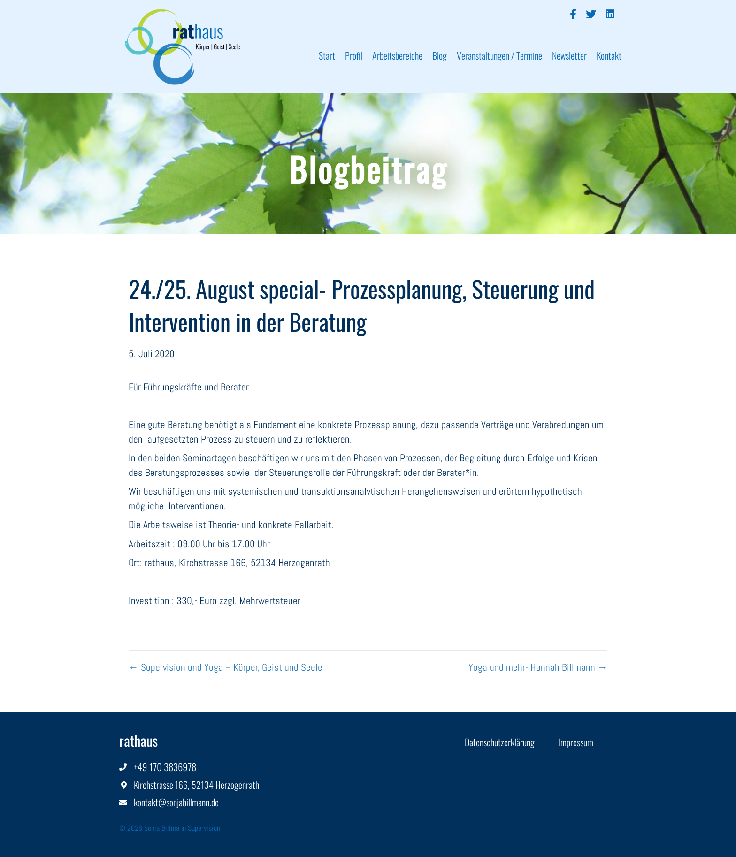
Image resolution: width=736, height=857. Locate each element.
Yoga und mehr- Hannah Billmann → (537, 667)
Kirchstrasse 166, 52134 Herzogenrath (196, 785)
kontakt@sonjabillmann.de (176, 802)
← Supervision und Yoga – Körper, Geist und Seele (225, 667)
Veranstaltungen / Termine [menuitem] (499, 55)
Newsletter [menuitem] (569, 55)
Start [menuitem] (327, 55)
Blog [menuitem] (439, 55)
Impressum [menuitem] (576, 742)
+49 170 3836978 (165, 766)
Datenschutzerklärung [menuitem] (500, 742)
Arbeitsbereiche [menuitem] (397, 55)
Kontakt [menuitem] (609, 55)
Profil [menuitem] (353, 55)
